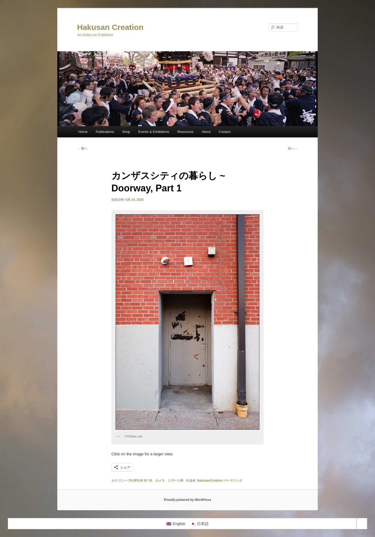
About (206, 132)
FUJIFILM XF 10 (140, 480)
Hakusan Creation (110, 27)
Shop (126, 132)
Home (83, 132)
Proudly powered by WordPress (187, 500)
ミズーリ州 (175, 480)
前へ (82, 148)
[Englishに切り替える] (176, 523)
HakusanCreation (210, 480)
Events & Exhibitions (153, 132)
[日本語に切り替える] (199, 523)
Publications (105, 132)
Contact (224, 132)
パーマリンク (233, 480)
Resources (185, 132)
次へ (293, 148)
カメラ (160, 480)
